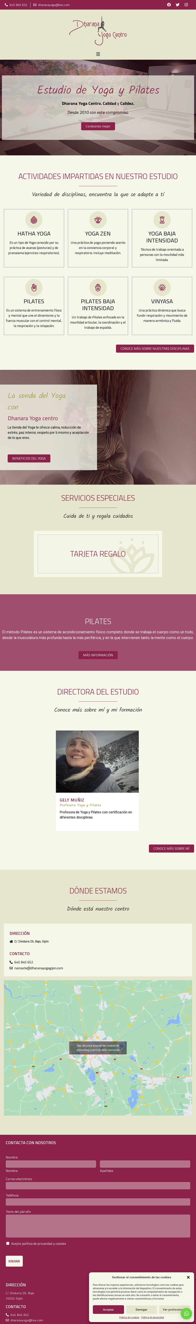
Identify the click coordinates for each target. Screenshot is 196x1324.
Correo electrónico (20, 1179)
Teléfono (12, 1195)
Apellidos (106, 1170)
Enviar (14, 1261)
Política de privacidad (152, 1317)
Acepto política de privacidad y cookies (38, 1243)
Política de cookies (129, 1317)
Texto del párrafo (18, 1211)
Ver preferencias (174, 1309)
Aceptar (108, 1309)
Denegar (141, 1309)
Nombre (13, 1157)
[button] (188, 1277)
